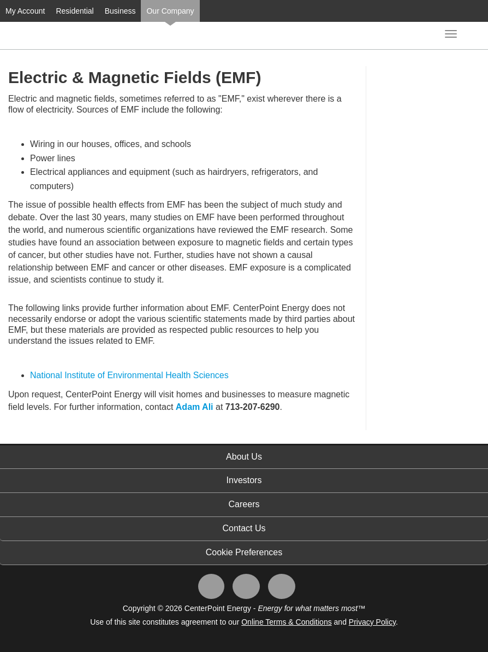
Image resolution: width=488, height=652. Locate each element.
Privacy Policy (372, 622)
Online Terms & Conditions (286, 622)
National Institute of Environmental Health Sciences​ (129, 375)
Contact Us (243, 528)
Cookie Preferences (244, 552)
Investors (244, 480)
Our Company (170, 11)
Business (120, 11)
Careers (244, 504)
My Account (25, 11)
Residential (74, 11)
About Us (244, 456)
